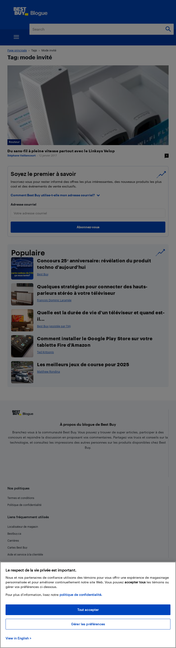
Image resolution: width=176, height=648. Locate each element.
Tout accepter (88, 610)
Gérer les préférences (88, 624)
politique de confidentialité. (81, 595)
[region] (88, 605)
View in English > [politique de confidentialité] (18, 638)
